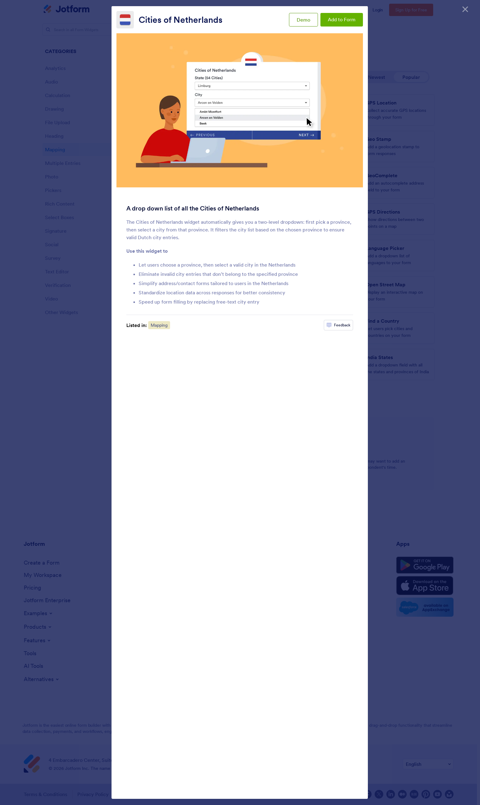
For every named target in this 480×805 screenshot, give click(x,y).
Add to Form (342, 19)
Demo (303, 20)
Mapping (159, 325)
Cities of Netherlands (180, 20)
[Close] (465, 9)
